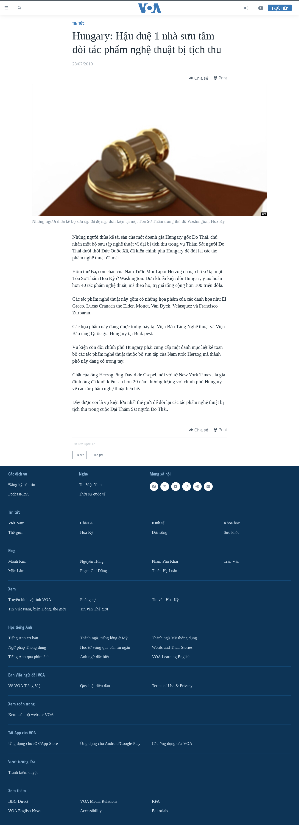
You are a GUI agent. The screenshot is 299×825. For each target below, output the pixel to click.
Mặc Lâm (16, 570)
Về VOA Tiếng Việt (25, 685)
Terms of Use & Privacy (172, 685)
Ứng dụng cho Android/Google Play (110, 743)
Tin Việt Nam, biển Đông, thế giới (37, 609)
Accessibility (91, 811)
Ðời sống (159, 532)
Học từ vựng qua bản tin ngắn (105, 647)
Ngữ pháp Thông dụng (27, 647)
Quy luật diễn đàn (95, 685)
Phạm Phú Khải (165, 561)
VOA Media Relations (98, 801)
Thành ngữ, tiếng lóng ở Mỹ (104, 638)
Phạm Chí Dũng (93, 570)
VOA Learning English (171, 657)
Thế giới (15, 532)
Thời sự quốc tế (92, 494)
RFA (156, 801)
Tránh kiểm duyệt (23, 772)
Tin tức (78, 23)
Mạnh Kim (17, 561)
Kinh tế (158, 523)
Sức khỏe (231, 532)
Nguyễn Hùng (91, 561)
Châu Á (86, 523)
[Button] (198, 78)
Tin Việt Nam (90, 485)
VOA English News (24, 811)
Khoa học (232, 523)
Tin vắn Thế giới (94, 609)
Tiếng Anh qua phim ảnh (29, 657)
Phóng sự (88, 599)
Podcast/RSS (19, 494)
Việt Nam (16, 523)
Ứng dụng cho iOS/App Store (33, 743)
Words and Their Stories (172, 647)
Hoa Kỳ (86, 532)
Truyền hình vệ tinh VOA (29, 599)
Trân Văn (231, 561)
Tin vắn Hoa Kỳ (165, 599)
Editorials (160, 811)
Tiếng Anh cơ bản (23, 638)
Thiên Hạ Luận (164, 570)
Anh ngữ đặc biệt (94, 657)
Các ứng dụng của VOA (172, 743)
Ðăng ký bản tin (21, 485)
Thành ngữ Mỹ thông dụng (174, 638)
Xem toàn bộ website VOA (31, 714)
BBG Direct (18, 801)
